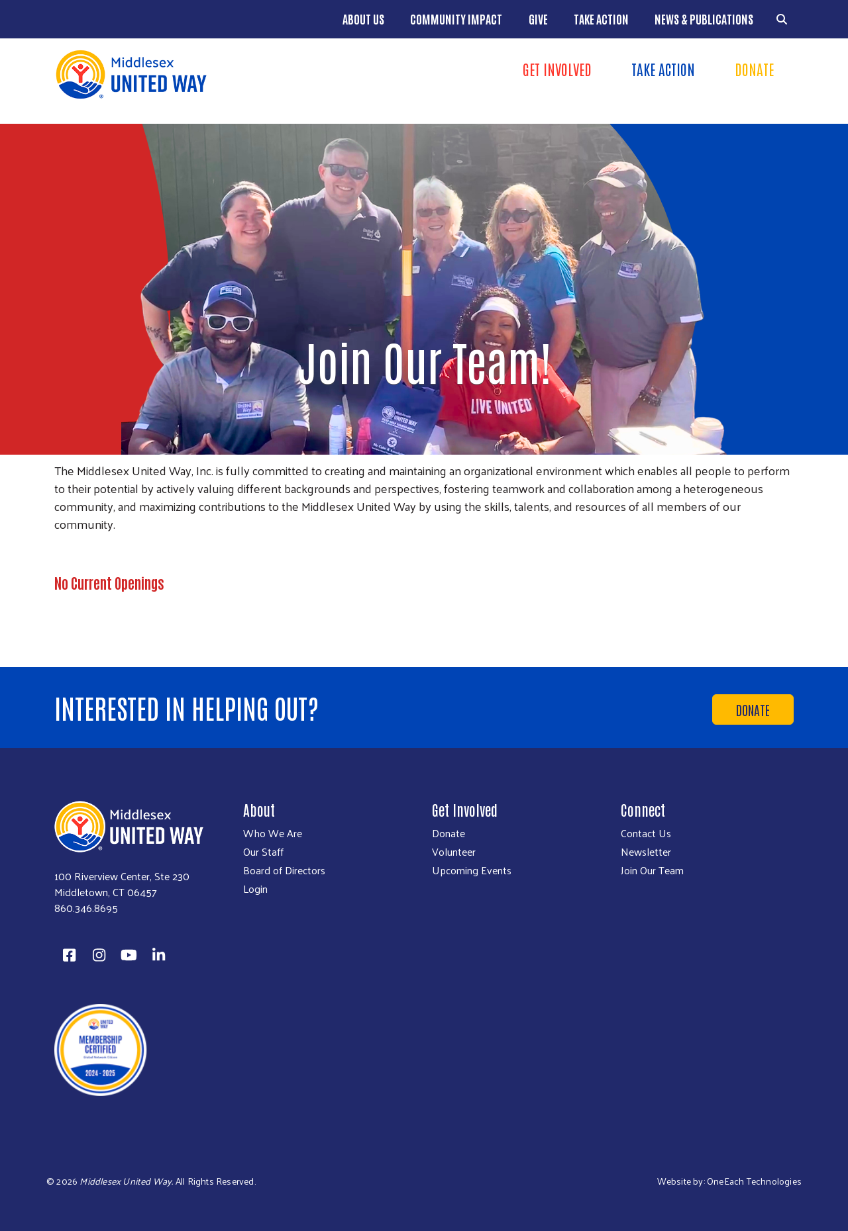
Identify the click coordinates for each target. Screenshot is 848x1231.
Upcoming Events (471, 870)
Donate (754, 69)
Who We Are (272, 833)
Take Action (601, 18)
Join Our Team (652, 870)
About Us (363, 18)
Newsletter (646, 852)
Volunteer (454, 852)
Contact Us (646, 833)
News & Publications (704, 18)
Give (538, 18)
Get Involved (557, 69)
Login (255, 889)
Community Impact (456, 18)
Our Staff (263, 852)
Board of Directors (284, 870)
